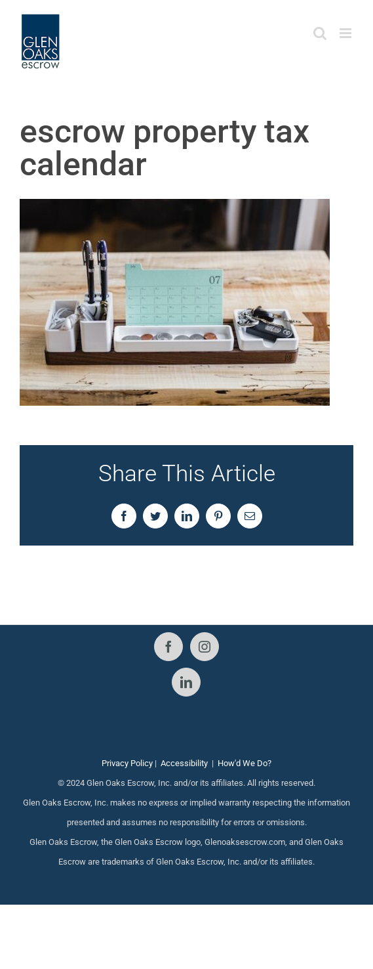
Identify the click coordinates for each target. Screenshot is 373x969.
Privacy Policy (127, 763)
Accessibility (184, 763)
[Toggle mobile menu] (346, 33)
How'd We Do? (244, 763)
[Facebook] (168, 646)
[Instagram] (204, 646)
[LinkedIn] (186, 682)
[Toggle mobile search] (319, 33)
